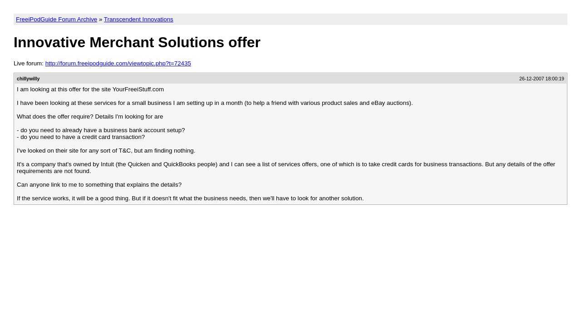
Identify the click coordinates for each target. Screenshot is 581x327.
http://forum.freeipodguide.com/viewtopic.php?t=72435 (118, 63)
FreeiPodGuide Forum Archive (56, 19)
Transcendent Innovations (138, 19)
